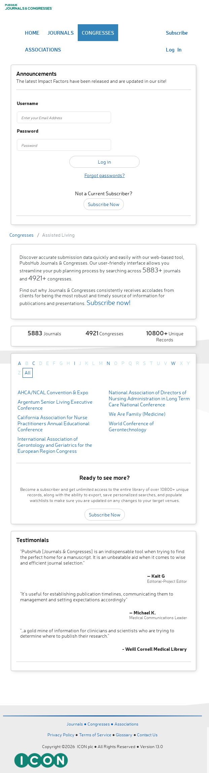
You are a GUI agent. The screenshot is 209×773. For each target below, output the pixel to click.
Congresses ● (101, 724)
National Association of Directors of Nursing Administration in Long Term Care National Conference (149, 398)
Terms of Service (95, 734)
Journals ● (77, 724)
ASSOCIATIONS (43, 49)
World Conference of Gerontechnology (131, 426)
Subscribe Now (103, 204)
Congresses (21, 235)
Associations (126, 724)
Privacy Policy (60, 734)
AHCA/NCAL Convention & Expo (53, 392)
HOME (32, 32)
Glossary (124, 734)
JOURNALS (60, 32)
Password (27, 131)
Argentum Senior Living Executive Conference (55, 405)
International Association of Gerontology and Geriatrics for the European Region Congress (55, 445)
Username (27, 103)
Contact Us (147, 734)
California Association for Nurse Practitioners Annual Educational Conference (54, 423)
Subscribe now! (108, 302)
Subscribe (177, 32)
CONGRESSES (98, 32)
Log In (173, 49)
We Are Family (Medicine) (137, 414)
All (28, 372)
